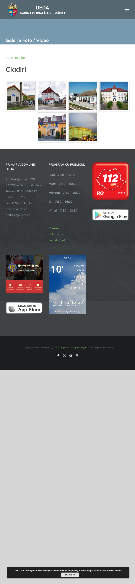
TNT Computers (62, 347)
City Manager (79, 347)
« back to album (16, 57)
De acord (70, 574)
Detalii (118, 570)
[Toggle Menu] (127, 9)
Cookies (54, 228)
